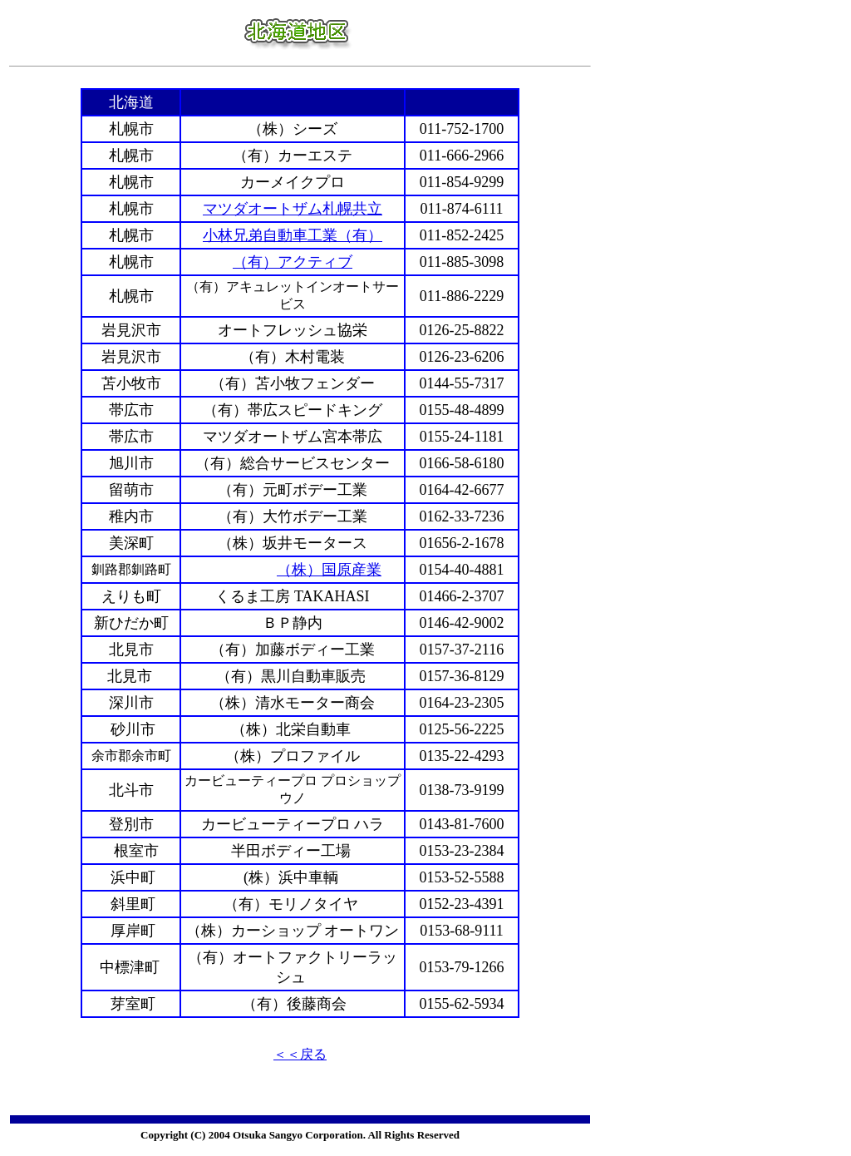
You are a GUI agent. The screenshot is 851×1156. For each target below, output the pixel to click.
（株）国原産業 (329, 569)
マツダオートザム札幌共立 (292, 208)
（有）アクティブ (292, 262)
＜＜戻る (300, 1054)
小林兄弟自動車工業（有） (292, 235)
